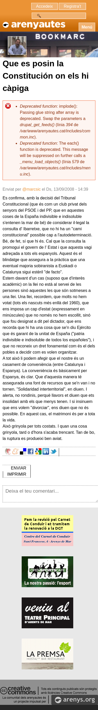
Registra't (72, 6)
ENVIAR (18, 468)
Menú (86, 27)
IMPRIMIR (16, 474)
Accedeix (44, 6)
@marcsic (31, 189)
